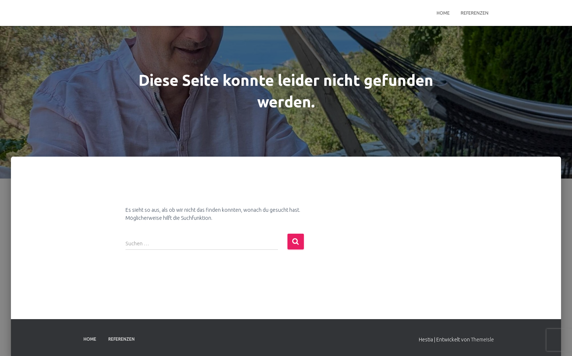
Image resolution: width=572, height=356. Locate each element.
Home (443, 13)
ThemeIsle (482, 339)
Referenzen (474, 13)
